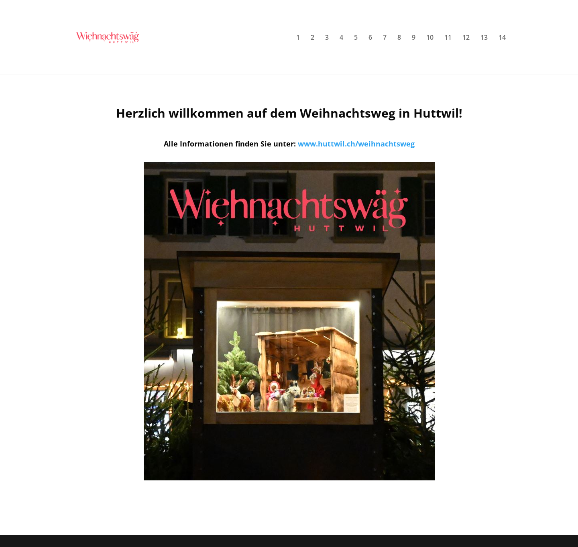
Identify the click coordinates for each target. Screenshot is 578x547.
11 (448, 38)
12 (466, 38)
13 (484, 38)
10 (430, 38)
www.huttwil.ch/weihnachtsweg (356, 143)
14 (502, 38)
